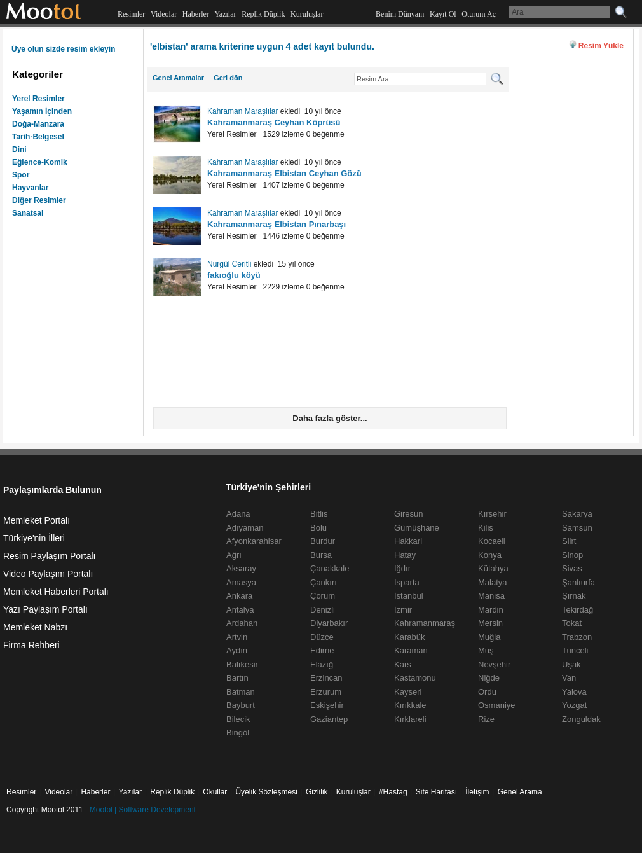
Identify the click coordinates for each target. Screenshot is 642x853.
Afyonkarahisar (254, 541)
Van (569, 678)
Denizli (322, 609)
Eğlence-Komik (39, 162)
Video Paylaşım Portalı (48, 574)
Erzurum (325, 692)
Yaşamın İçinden (42, 111)
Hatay (405, 555)
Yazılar (225, 14)
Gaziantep (329, 719)
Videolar (164, 14)
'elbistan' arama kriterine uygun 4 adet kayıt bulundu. (262, 46)
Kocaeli (491, 541)
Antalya (240, 609)
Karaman (411, 650)
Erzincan (326, 678)
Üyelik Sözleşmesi (266, 791)
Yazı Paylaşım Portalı (45, 609)
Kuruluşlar (306, 14)
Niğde (489, 678)
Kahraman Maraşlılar (242, 111)
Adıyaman (245, 527)
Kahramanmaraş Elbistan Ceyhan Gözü (284, 173)
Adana (238, 513)
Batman (240, 692)
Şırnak (574, 595)
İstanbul (408, 595)
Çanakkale (329, 568)
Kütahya (493, 568)
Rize (486, 719)
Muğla (489, 637)
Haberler (195, 14)
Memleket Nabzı (35, 627)
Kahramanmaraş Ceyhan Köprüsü (274, 122)
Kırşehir (492, 513)
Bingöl (237, 732)
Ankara (239, 595)
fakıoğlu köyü (234, 275)
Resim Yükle (601, 45)
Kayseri (407, 692)
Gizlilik (317, 791)
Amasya (241, 582)
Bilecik (238, 719)
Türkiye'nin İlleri (34, 538)
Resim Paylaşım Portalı (49, 556)
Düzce (322, 637)
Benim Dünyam (400, 14)
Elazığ (321, 664)
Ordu (487, 692)
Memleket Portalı (36, 520)
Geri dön (228, 77)
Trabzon (577, 637)
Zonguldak (581, 719)
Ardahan (241, 623)
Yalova (574, 692)
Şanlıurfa (578, 582)
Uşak (571, 664)
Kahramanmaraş (424, 623)
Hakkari (408, 541)
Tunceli (575, 650)
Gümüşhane (416, 527)
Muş (486, 650)
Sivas (572, 568)
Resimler (131, 14)
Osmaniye (497, 705)
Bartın (237, 678)
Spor (20, 174)
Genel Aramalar (178, 77)
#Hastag (393, 791)
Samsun (577, 527)
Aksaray (241, 568)
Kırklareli (410, 719)
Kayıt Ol (443, 14)
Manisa (491, 595)
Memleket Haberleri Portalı (56, 591)
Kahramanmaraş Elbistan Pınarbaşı (276, 224)
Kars (402, 664)
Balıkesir (242, 664)
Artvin (236, 637)
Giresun (408, 513)
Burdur (322, 541)
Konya (490, 555)
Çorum (322, 595)
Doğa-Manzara (38, 124)
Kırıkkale (410, 705)
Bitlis (318, 513)
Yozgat (574, 705)
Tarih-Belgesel (38, 136)
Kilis (485, 527)
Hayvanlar (30, 187)
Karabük (409, 637)
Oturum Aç (478, 14)
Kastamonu (415, 678)
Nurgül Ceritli (229, 264)
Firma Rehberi (31, 645)
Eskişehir (327, 705)
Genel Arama (520, 791)
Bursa (321, 555)
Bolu (318, 527)
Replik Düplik (263, 14)
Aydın (236, 650)
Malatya (492, 582)
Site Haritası (436, 791)
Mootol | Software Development (143, 809)
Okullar (215, 791)
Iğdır (402, 568)
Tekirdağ (577, 609)
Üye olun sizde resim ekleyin (63, 49)
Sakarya (577, 513)
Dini (19, 149)
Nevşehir (494, 664)
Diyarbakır (329, 623)
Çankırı (323, 582)
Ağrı (234, 555)
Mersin (490, 623)
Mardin (490, 609)
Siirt (569, 541)
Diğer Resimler (39, 200)
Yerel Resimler (38, 98)
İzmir (403, 609)
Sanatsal (27, 213)
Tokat (572, 623)
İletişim (477, 791)
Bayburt (240, 705)
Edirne (322, 650)
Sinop (572, 555)
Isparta (407, 582)
